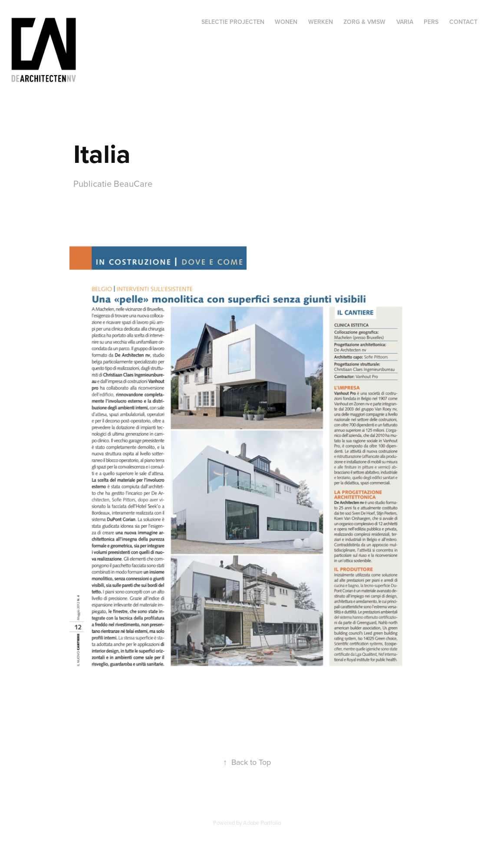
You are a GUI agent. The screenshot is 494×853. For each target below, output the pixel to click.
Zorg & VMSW (364, 21)
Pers (431, 21)
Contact (463, 21)
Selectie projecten (232, 21)
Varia (404, 21)
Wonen (286, 21)
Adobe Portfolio (262, 823)
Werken (320, 21)
